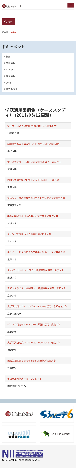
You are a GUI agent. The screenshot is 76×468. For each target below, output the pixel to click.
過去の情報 (10, 89)
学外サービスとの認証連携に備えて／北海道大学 (32, 125)
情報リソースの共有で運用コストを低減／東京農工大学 (36, 198)
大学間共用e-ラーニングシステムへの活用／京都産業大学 (37, 306)
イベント (9, 69)
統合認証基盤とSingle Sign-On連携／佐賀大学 (31, 360)
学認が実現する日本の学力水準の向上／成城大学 (32, 216)
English (13, 32)
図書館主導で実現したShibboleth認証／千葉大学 (33, 180)
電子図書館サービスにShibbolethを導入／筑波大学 (34, 162)
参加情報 (9, 63)
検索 (8, 21)
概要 (7, 56)
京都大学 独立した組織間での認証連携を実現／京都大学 (36, 288)
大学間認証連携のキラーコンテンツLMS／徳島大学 (34, 342)
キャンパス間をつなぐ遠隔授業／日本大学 (29, 234)
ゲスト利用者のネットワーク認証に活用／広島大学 (34, 324)
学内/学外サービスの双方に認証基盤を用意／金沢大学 (35, 270)
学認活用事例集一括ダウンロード (24, 378)
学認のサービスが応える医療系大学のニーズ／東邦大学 (36, 252)
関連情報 (9, 76)
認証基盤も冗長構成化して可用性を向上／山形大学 (34, 144)
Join (7, 82)
